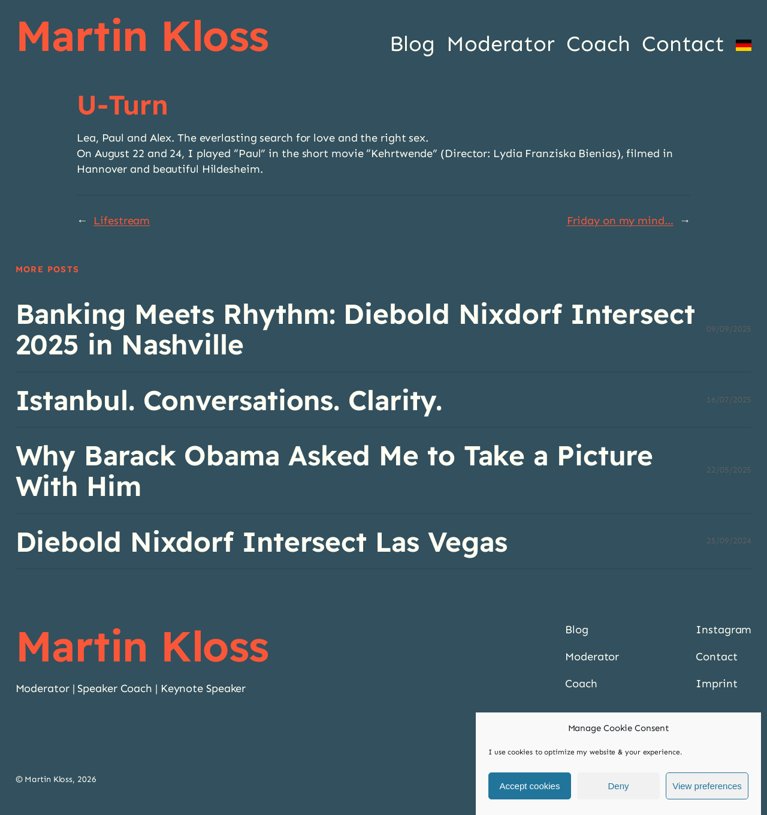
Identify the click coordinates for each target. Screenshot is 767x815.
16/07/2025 (728, 400)
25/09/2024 (728, 541)
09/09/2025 (728, 329)
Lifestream (121, 220)
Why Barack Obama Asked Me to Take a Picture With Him (335, 470)
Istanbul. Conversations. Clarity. (229, 399)
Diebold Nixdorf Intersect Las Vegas (262, 541)
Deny (618, 786)
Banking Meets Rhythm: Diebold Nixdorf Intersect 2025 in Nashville (355, 329)
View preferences (707, 786)
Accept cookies (530, 786)
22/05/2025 (728, 470)
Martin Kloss (142, 35)
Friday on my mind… (620, 220)
